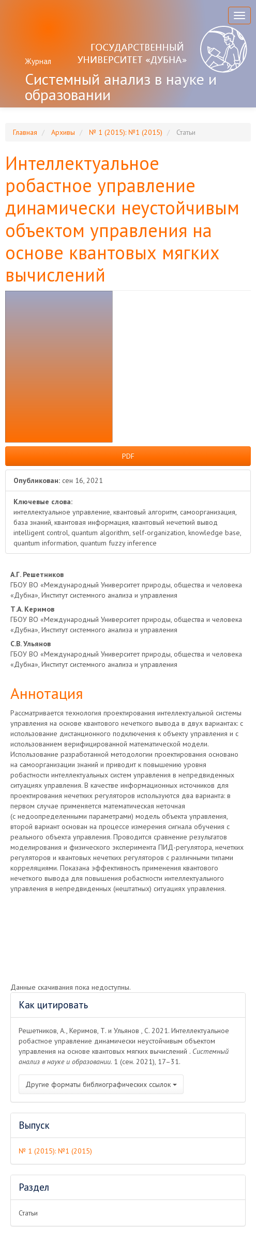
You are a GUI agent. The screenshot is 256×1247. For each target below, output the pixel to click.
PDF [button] (128, 456)
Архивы (63, 132)
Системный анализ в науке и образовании (121, 86)
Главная (25, 132)
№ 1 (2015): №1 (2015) (125, 132)
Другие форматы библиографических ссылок (101, 1084)
